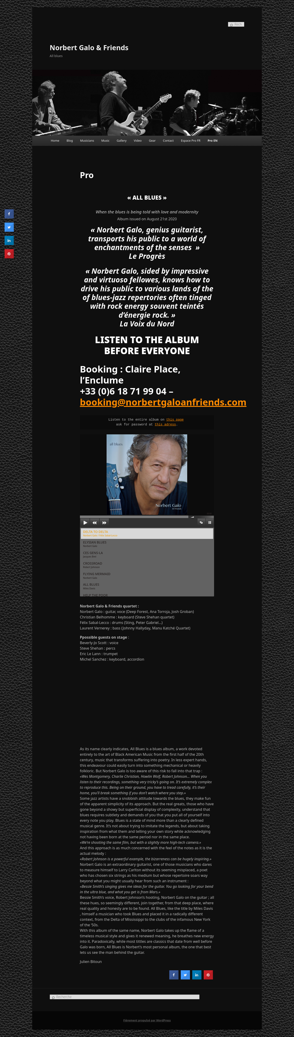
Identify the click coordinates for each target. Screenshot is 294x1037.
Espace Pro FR (191, 140)
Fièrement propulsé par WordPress (147, 1020)
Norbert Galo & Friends (89, 47)
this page (175, 420)
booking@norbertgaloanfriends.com (163, 402)
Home (55, 140)
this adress (165, 424)
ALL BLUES (91, 586)
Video (137, 140)
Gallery (122, 140)
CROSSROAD (92, 565)
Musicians (87, 140)
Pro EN (213, 140)
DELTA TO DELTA (100, 533)
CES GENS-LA (93, 554)
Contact (168, 140)
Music (105, 140)
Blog (70, 140)
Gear (152, 140)
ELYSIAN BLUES (95, 544)
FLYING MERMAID (96, 575)
